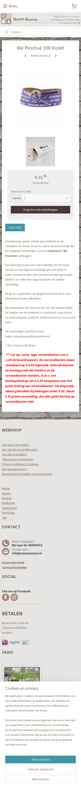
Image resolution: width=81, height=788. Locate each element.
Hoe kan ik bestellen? (15, 445)
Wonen (6, 493)
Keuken (7, 498)
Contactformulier (14, 567)
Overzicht (15, 227)
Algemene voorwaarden (18, 459)
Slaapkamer (9, 508)
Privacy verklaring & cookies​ (20, 464)
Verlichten (8, 513)
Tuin (4, 517)
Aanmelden (12, 754)
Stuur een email (13, 562)
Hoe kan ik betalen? (14, 454)
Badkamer (8, 503)
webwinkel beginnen (56, 772)
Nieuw (6, 488)
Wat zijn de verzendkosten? (20, 449)
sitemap (35, 772)
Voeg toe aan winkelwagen (40, 209)
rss (42, 772)
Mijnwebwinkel (40, 779)
